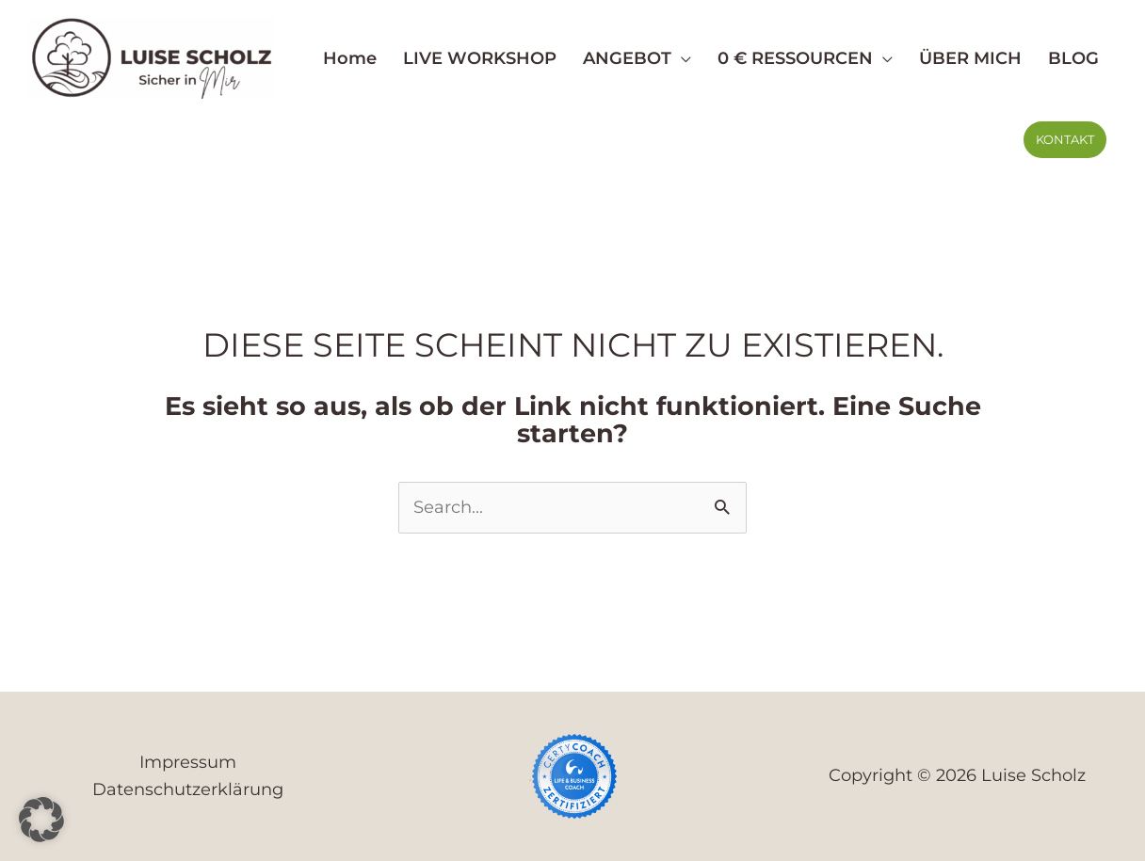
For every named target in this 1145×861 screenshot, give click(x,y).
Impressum (187, 762)
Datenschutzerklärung (187, 789)
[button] (681, 58)
